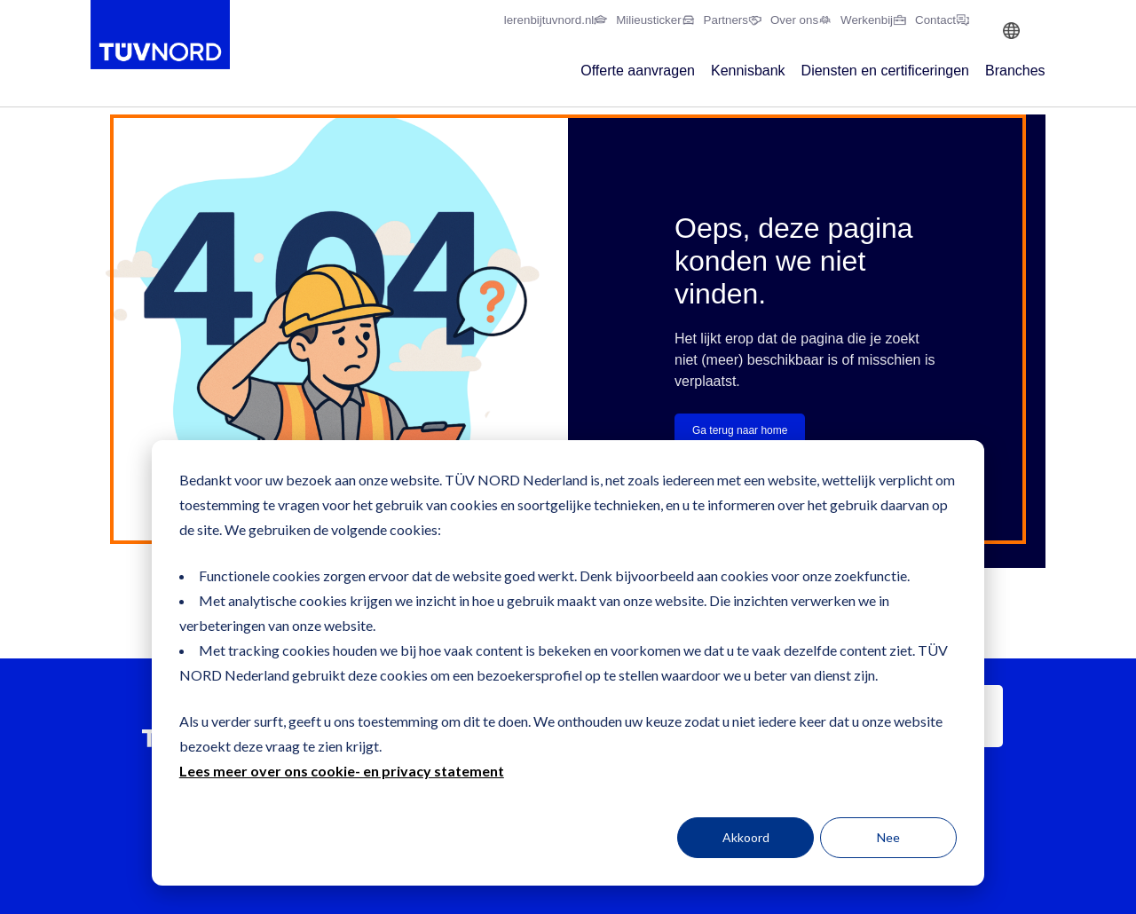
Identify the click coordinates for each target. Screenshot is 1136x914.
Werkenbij (866, 20)
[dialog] (568, 663)
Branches (1015, 70)
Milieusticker (648, 20)
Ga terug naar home (739, 430)
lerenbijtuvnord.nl (549, 20)
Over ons (794, 20)
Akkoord (745, 837)
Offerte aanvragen (637, 70)
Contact (935, 20)
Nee (888, 837)
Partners (726, 20)
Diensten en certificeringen (885, 70)
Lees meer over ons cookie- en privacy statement (341, 770)
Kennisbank (748, 70)
